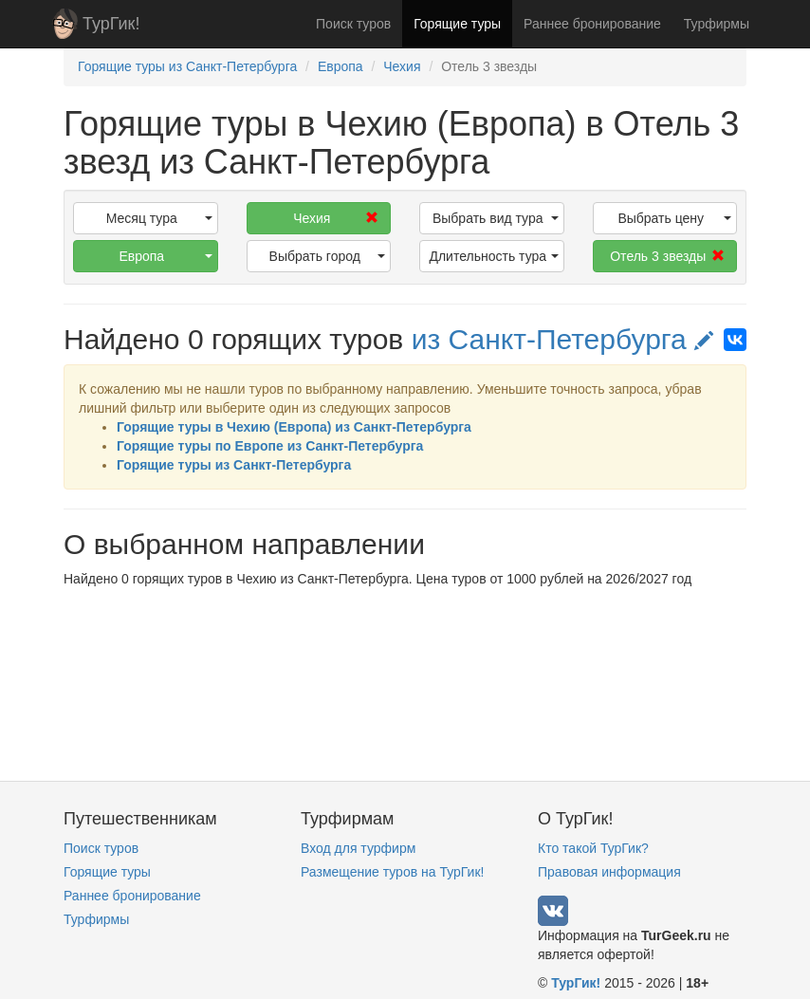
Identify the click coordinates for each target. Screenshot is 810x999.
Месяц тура (159, 218)
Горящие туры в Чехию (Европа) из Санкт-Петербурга (294, 427)
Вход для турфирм (358, 848)
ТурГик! (111, 23)
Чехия (335, 218)
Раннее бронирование (592, 23)
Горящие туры (457, 23)
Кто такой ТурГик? (593, 848)
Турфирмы (716, 23)
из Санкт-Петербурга (563, 339)
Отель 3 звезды (667, 256)
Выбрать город (327, 256)
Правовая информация (609, 871)
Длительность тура (493, 256)
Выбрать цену (674, 218)
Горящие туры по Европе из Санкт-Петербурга (270, 445)
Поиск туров (353, 23)
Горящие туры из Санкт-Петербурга (234, 464)
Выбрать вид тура (496, 218)
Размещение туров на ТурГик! (392, 871)
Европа (165, 256)
